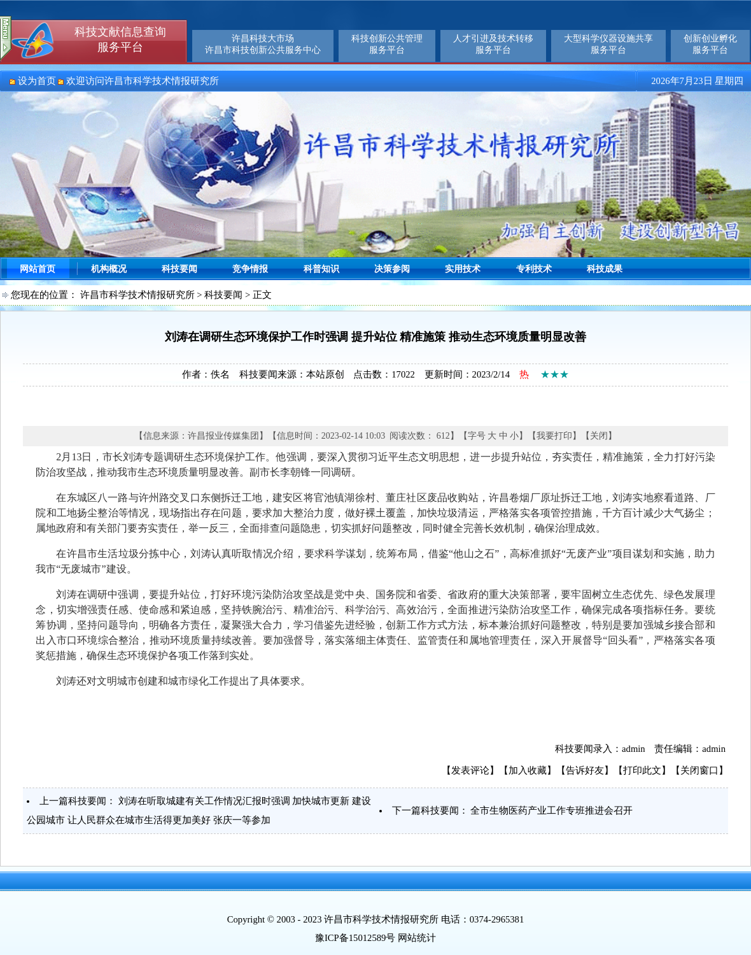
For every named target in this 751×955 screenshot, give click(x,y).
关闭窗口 (699, 770)
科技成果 (604, 269)
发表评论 (470, 770)
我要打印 (554, 436)
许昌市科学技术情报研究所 (137, 295)
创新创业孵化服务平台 (710, 44)
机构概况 (109, 269)
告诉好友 (585, 770)
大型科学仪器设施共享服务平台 (608, 44)
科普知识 (321, 269)
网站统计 (417, 938)
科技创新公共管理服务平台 (387, 44)
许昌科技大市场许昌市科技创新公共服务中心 (263, 44)
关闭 (599, 436)
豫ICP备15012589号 (355, 938)
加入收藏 (528, 770)
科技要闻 (179, 269)
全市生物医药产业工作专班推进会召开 (551, 810)
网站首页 (37, 269)
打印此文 (642, 770)
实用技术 (463, 269)
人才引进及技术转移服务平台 (493, 44)
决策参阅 (392, 269)
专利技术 (534, 269)
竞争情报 (250, 269)
